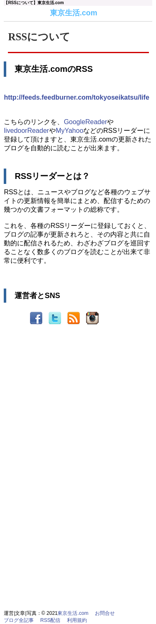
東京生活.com (73, 13)
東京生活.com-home (13, 13)
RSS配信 (50, 620)
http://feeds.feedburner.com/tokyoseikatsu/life (76, 97)
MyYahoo (69, 130)
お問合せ (105, 613)
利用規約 (77, 620)
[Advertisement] (78, 417)
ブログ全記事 (19, 620)
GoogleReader (85, 121)
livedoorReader (26, 130)
